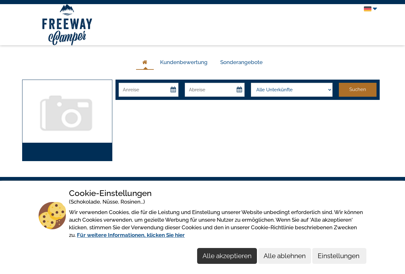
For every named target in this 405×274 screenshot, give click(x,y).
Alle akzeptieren (227, 256)
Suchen (357, 89)
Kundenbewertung (184, 62)
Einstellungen (339, 256)
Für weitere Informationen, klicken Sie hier (131, 235)
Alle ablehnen (285, 256)
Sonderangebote (241, 62)
